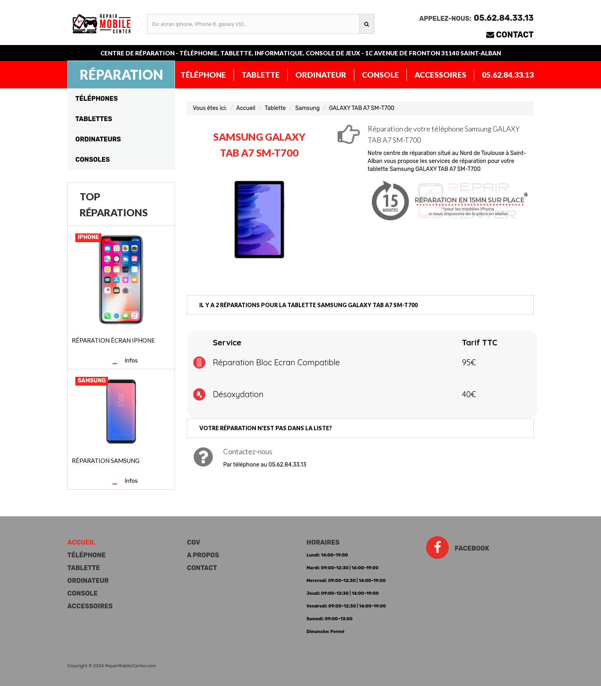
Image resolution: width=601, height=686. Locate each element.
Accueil (245, 108)
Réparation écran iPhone (113, 340)
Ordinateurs (98, 139)
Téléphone (203, 74)
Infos (131, 360)
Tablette (261, 74)
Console (380, 74)
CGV (193, 542)
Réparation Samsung (105, 460)
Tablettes (93, 119)
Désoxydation (238, 394)
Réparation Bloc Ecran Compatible (276, 362)
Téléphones (96, 98)
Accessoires (440, 74)
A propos (203, 555)
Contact (515, 34)
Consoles (92, 159)
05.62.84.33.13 (508, 74)
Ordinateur (320, 74)
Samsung (307, 108)
